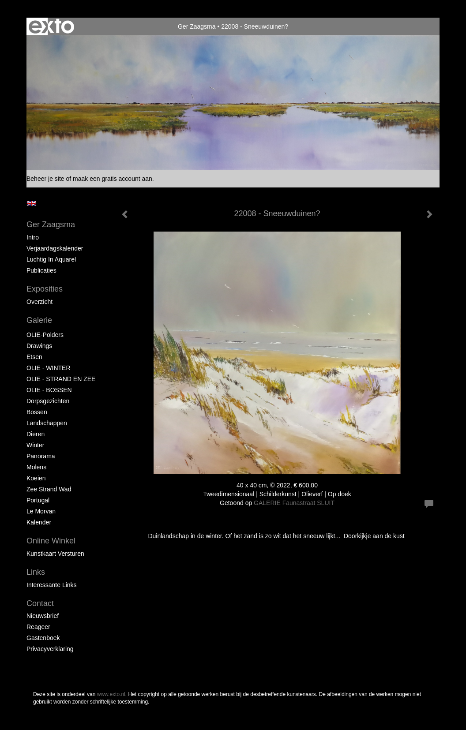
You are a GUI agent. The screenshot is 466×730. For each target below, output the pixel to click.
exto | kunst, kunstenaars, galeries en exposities (51, 26)
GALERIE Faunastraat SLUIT (294, 502)
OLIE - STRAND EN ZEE (60, 378)
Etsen (34, 356)
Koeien (36, 478)
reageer (38, 626)
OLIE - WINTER (48, 367)
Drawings (39, 345)
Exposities (44, 289)
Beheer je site (45, 178)
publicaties (41, 270)
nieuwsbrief (42, 615)
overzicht (39, 301)
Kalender (38, 522)
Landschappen (46, 423)
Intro (32, 237)
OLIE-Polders (45, 334)
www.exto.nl (111, 694)
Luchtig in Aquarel (51, 259)
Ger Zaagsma (197, 26)
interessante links (51, 584)
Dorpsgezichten (47, 400)
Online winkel (50, 540)
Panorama (40, 456)
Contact (40, 603)
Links (35, 572)
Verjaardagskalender (54, 248)
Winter (35, 445)
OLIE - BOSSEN (49, 389)
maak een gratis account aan (112, 178)
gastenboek (43, 637)
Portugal (37, 500)
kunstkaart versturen (55, 553)
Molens (36, 467)
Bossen (36, 412)
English (31, 203)
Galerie (39, 320)
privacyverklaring (50, 648)
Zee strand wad (48, 489)
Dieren (35, 434)
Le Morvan (41, 511)
